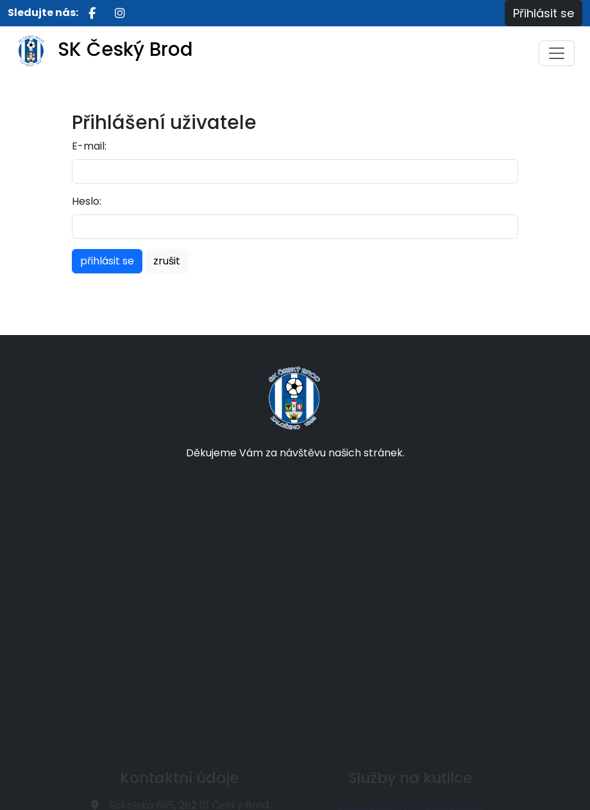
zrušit (166, 261)
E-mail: (89, 146)
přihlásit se (107, 261)
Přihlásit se (543, 13)
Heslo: (86, 201)
